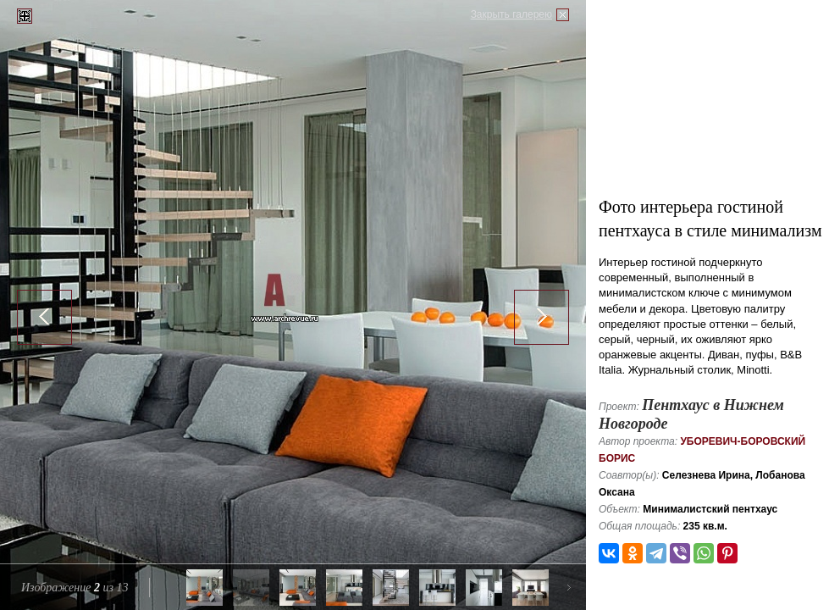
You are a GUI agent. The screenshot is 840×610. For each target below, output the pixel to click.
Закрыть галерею (511, 14)
